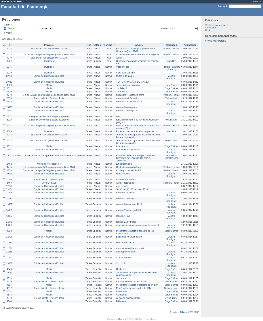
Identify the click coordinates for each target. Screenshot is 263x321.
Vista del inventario (125, 72)
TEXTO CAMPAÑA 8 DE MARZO (132, 82)
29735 (9, 272)
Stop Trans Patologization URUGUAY (49, 48)
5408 (9, 183)
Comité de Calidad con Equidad (48, 76)
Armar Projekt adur (125, 183)
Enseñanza (121, 291)
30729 (9, 173)
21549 (9, 222)
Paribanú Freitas (171, 48)
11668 (9, 251)
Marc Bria (171, 61)
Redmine (122, 319)
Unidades (120, 269)
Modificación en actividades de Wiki (133, 288)
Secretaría (121, 278)
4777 (9, 125)
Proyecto (49, 45)
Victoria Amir (171, 98)
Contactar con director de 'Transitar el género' (138, 54)
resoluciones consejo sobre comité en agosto (138, 225)
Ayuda (19, 1)
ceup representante (125, 242)
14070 (9, 198)
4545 (9, 269)
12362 (9, 257)
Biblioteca (121, 301)
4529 (9, 85)
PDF (197, 312)
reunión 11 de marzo (126, 222)
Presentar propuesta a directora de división (137, 285)
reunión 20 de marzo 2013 (129, 204)
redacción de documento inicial (131, 281)
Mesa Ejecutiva (48, 183)
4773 (9, 134)
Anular (19, 39)
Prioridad (107, 45)
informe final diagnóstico (128, 149)
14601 (9, 210)
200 (31, 308)
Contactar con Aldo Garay (128, 167)
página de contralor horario (129, 237)
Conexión (257, 1)
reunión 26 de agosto (126, 107)
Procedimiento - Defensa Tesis (49, 98)
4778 (9, 54)
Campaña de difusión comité (130, 248)
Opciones (10, 33)
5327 (9, 116)
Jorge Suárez (171, 85)
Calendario (210, 27)
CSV (191, 312)
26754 (9, 101)
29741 (9, 155)
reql (118, 116)
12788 (9, 237)
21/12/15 (120, 263)
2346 (9, 67)
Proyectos (11, 1)
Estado (10, 28)
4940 (9, 298)
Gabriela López (171, 288)
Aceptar (8, 39)
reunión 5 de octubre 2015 (129, 101)
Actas (119, 58)
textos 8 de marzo (125, 76)
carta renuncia (123, 173)
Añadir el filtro (167, 28)
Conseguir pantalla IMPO (128, 170)
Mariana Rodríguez (171, 77)
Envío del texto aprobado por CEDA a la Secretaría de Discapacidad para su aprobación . (135, 158)
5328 (9, 119)
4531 (9, 88)
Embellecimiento (124, 164)
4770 (9, 58)
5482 (9, 164)
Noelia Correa (171, 140)
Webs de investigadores (49, 164)
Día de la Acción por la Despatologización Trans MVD (49, 54)
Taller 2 (123, 88)
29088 (9, 263)
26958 (9, 225)
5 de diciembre (123, 257)
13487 (9, 204)
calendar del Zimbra (126, 179)
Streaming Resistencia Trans (130, 95)
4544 (9, 301)
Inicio (3, 1)
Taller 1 (123, 91)
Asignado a (171, 45)
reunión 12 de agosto (126, 110)
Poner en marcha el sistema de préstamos (136, 131)
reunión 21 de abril (125, 198)
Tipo (89, 45)
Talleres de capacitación (128, 85)
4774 (9, 140)
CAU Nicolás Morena (215, 41)
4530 (9, 91)
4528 (9, 231)
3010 (9, 72)
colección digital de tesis (128, 298)
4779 (9, 95)
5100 (9, 179)
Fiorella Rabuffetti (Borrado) (171, 68)
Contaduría (121, 294)
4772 (9, 48)
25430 (9, 107)
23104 (9, 189)
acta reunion (122, 186)
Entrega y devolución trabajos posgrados (49, 116)
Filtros (9, 25)
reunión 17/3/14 (123, 216)
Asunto (139, 45)
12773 (9, 186)
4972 (9, 288)
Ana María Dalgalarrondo (171, 156)
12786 (9, 248)
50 (23, 308)
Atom (185, 312)
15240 (9, 149)
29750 (9, 76)
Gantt (207, 30)
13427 (9, 216)
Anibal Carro (171, 298)
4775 (9, 167)
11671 (9, 242)
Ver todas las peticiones (216, 25)
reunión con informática (127, 98)
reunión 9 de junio (125, 192)
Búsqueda (223, 6)
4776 (9, 170)
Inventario (49, 61)
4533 (9, 278)
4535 (9, 294)
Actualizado (190, 45)
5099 (9, 98)
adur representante (125, 251)
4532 (9, 146)
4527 (9, 285)
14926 (9, 192)
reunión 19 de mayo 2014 (128, 210)
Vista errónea (122, 67)
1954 (9, 61)
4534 (9, 291)
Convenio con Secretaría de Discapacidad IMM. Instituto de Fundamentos (49, 155)
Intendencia (121, 146)
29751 (9, 82)
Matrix (49, 85)
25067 (9, 110)
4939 (9, 281)
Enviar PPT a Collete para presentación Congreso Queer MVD (135, 49)
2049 (9, 131)
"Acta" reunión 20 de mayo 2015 (132, 189)
